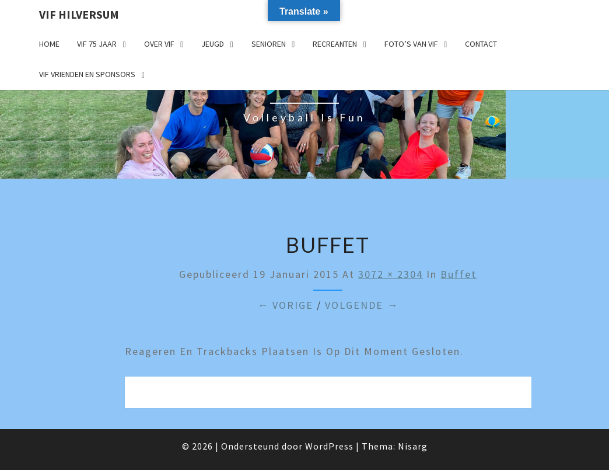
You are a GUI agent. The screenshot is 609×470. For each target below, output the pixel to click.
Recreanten (335, 44)
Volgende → (361, 305)
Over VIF (159, 44)
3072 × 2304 (390, 274)
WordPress (329, 446)
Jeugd (212, 44)
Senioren (268, 44)
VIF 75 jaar (97, 44)
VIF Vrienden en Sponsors (87, 74)
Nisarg (413, 446)
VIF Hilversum (79, 14)
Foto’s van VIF (411, 44)
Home (49, 44)
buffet (458, 274)
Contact (481, 44)
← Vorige (285, 305)
